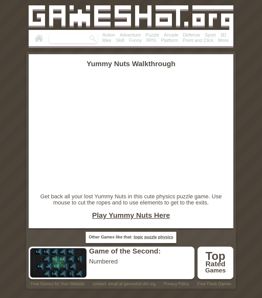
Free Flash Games (214, 284)
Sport (210, 35)
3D (223, 35)
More (223, 40)
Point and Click (198, 40)
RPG (151, 40)
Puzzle (152, 35)
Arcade (171, 35)
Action (108, 35)
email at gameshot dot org (132, 284)
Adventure (130, 35)
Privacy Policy (176, 284)
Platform (169, 40)
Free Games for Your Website (57, 284)
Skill (120, 40)
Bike (106, 40)
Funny (135, 40)
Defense (191, 35)
